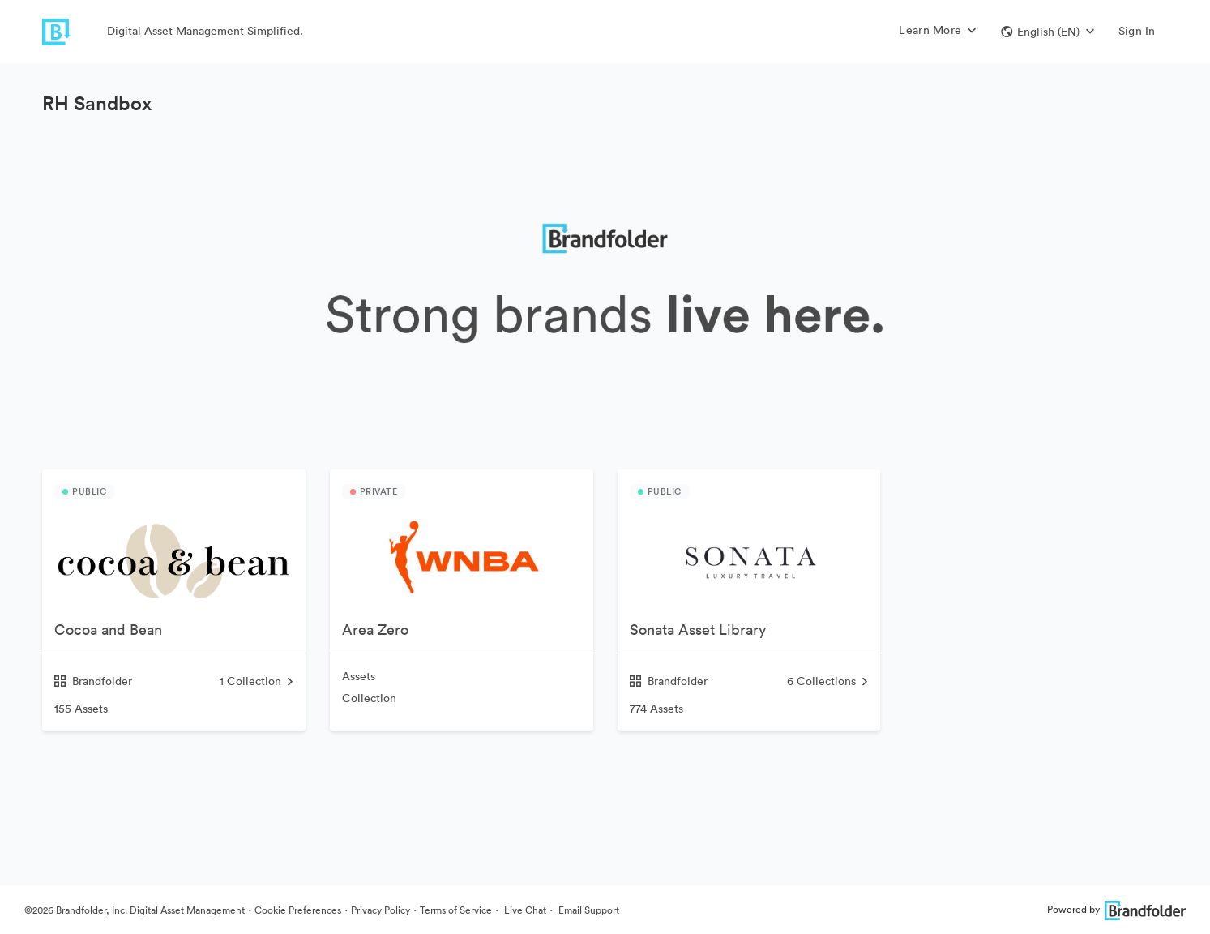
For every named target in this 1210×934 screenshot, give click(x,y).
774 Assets (656, 708)
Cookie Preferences (297, 910)
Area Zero (375, 629)
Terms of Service (456, 910)
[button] (1047, 31)
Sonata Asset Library (698, 629)
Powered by (1116, 909)
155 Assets (81, 708)
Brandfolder (93, 681)
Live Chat (524, 910)
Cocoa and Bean (108, 629)
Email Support (587, 910)
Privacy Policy (380, 910)
